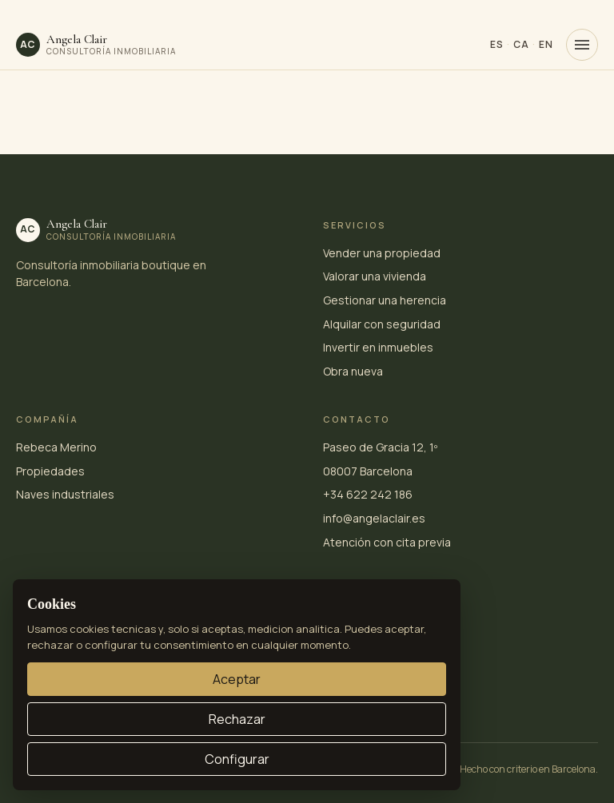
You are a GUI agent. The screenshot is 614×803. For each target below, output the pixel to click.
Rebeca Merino (56, 447)
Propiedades (50, 471)
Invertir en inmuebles (378, 347)
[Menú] (582, 45)
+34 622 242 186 (368, 494)
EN (546, 44)
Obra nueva (353, 371)
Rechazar (237, 719)
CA (521, 44)
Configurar (237, 759)
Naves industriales (65, 494)
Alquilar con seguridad (382, 324)
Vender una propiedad (382, 252)
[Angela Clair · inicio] (96, 45)
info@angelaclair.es (374, 518)
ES (497, 44)
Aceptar (237, 679)
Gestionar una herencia (384, 300)
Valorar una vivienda (374, 276)
